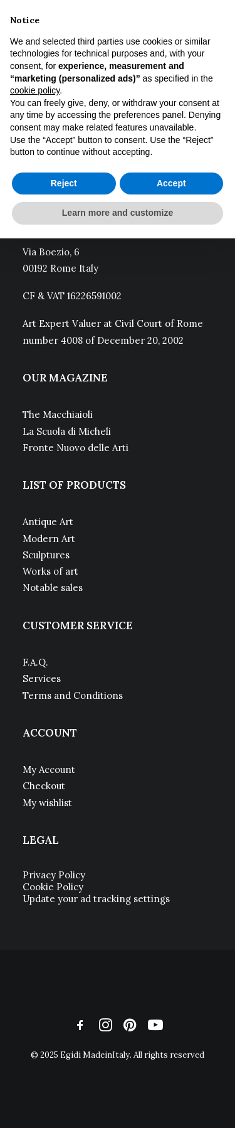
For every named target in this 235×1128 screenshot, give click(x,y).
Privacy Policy (54, 875)
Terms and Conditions (73, 695)
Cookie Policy (53, 887)
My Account (49, 769)
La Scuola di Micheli (67, 431)
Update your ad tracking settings (96, 899)
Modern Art (49, 539)
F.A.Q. (35, 662)
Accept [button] (171, 183)
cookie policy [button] (35, 90)
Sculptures (46, 555)
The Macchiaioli (58, 414)
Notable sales (53, 587)
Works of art (50, 571)
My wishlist (47, 803)
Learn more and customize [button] (117, 213)
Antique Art (48, 522)
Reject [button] (64, 183)
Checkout (44, 786)
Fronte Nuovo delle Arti (75, 448)
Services (42, 678)
